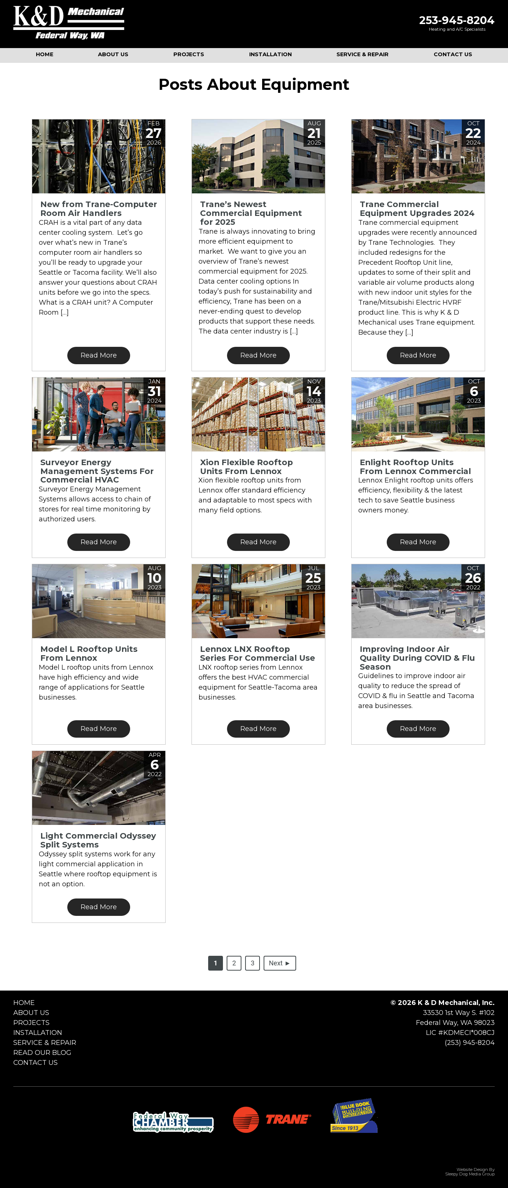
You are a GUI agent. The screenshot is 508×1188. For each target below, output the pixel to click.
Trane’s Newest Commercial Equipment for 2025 (251, 213)
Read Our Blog (42, 1053)
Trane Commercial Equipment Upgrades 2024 (417, 208)
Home (24, 1003)
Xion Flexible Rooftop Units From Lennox (246, 466)
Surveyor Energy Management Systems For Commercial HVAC (97, 471)
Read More (99, 355)
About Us (31, 1013)
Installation (37, 1033)
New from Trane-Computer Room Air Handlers (98, 208)
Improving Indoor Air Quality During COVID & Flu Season (417, 657)
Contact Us (35, 1063)
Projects (31, 1023)
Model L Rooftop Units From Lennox (89, 653)
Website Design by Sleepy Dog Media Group (470, 1172)
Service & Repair (44, 1043)
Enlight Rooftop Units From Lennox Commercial (415, 466)
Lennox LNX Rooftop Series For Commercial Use (257, 653)
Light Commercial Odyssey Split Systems (98, 840)
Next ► (280, 963)
